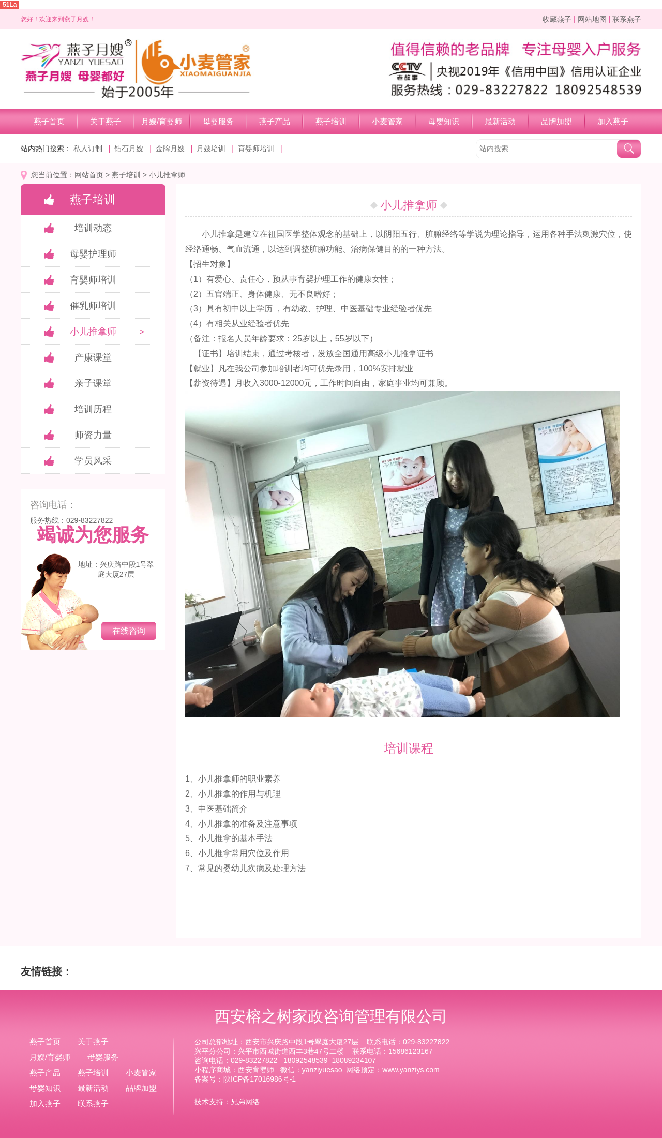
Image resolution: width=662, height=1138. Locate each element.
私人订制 (87, 148)
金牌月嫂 (170, 148)
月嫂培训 (211, 148)
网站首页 (88, 175)
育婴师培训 (256, 148)
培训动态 (93, 228)
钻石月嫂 (128, 148)
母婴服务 (218, 121)
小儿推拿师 (167, 175)
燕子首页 (49, 121)
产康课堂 (93, 357)
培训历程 (93, 409)
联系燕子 (626, 19)
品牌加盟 (556, 121)
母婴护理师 (93, 254)
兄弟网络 (245, 1102)
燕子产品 (274, 121)
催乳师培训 (93, 306)
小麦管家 (387, 121)
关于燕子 (105, 121)
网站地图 (592, 19)
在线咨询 (128, 630)
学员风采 (93, 461)
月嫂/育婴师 (161, 121)
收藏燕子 (557, 19)
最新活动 (500, 121)
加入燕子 (612, 121)
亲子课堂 (93, 383)
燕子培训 (331, 121)
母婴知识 (443, 121)
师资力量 (93, 435)
